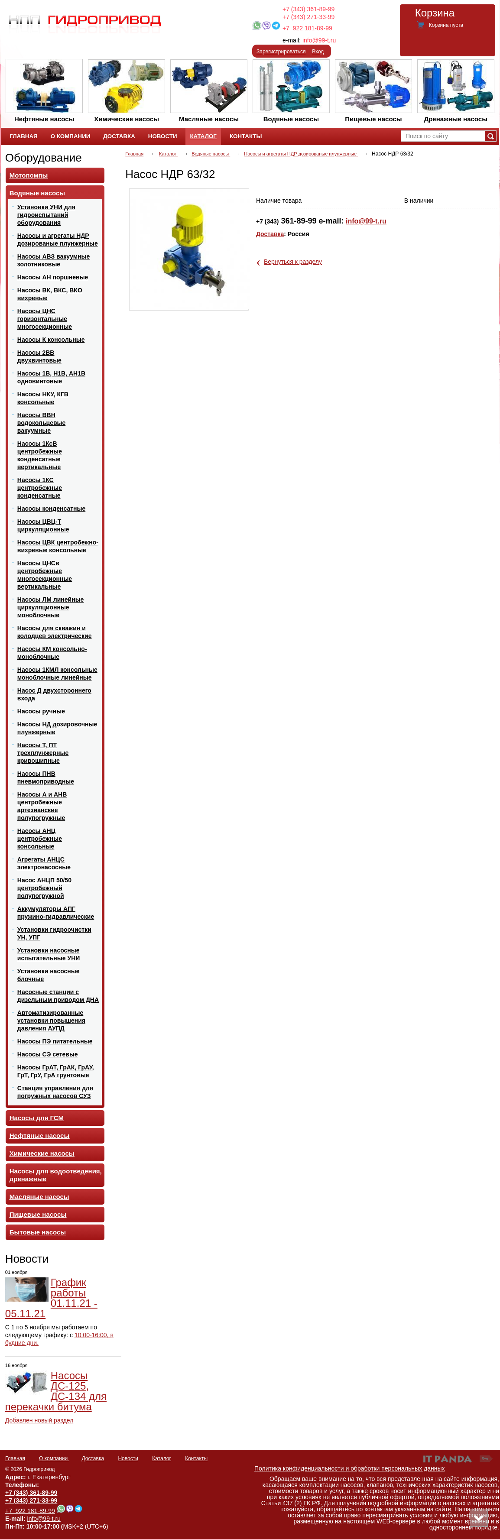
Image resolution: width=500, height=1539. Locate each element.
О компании (54, 1458)
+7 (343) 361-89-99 (308, 9)
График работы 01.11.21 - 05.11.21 (51, 1298)
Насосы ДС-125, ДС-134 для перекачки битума (56, 1391)
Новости (27, 1258)
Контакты (196, 1458)
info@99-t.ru (319, 40)
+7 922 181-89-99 (307, 28)
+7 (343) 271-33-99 (308, 16)
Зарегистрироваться (280, 52)
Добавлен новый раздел (39, 1420)
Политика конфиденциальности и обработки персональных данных (349, 1468)
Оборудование (43, 157)
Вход (318, 52)
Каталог (203, 136)
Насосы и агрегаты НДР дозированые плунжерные (301, 153)
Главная (134, 153)
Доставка (270, 233)
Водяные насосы (211, 153)
